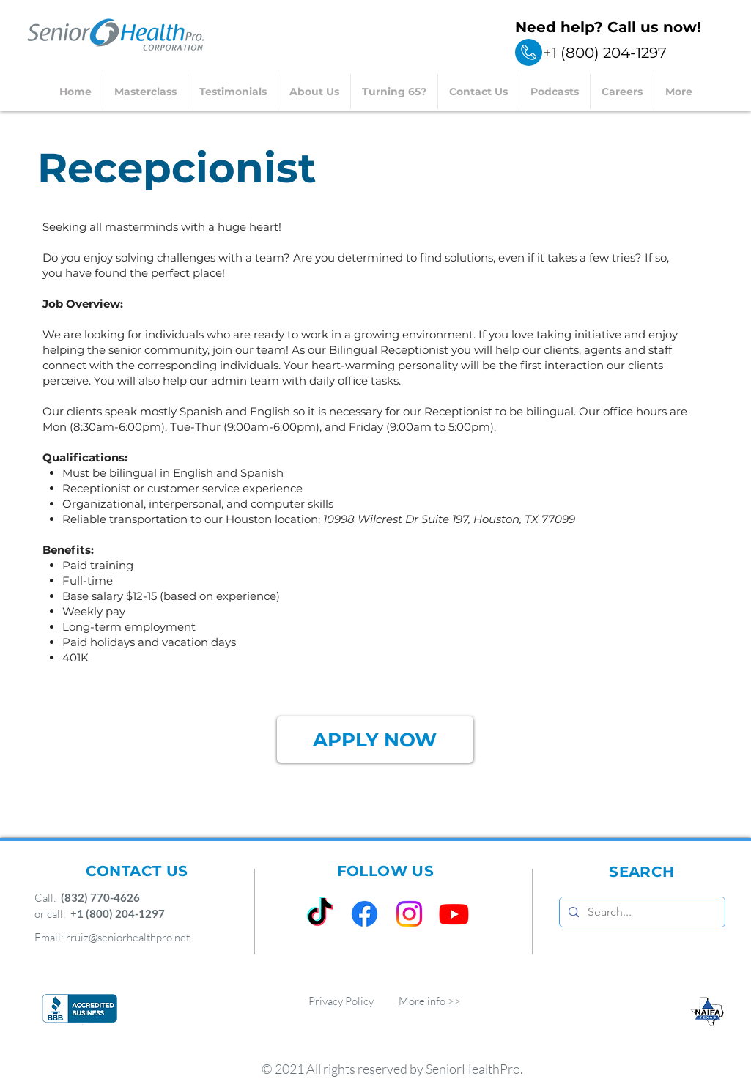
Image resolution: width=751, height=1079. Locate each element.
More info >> (430, 1001)
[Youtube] (454, 914)
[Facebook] (364, 914)
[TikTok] (320, 914)
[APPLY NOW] (375, 739)
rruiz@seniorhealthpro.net (128, 937)
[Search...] (641, 912)
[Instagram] (409, 914)
